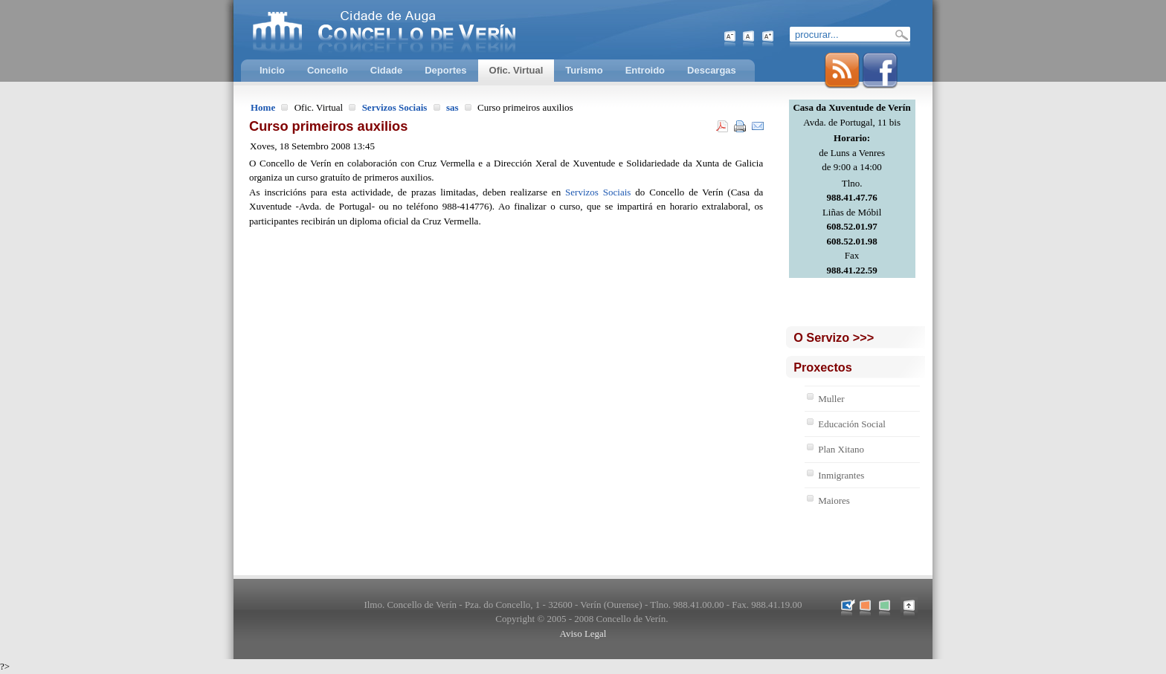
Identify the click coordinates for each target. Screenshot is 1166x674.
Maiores (834, 500)
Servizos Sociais (395, 107)
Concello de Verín (445, 29)
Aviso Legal (583, 633)
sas (452, 107)
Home (263, 107)
